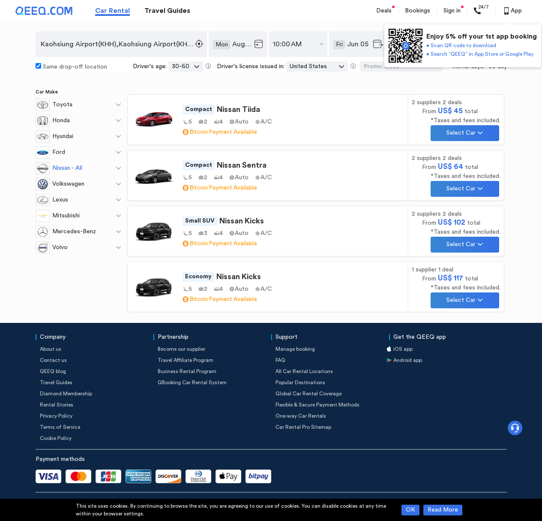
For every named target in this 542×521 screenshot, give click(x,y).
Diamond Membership (66, 393)
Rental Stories (56, 404)
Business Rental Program (187, 371)
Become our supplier (181, 349)
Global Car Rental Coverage (308, 393)
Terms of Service (60, 427)
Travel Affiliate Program (185, 360)
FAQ (280, 360)
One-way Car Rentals (300, 416)
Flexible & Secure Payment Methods (317, 404)
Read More (443, 510)
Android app (407, 360)
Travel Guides (167, 10)
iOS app (403, 349)
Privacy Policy (56, 416)
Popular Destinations (300, 382)
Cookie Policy (56, 438)
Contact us (53, 360)
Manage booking (295, 349)
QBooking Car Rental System (192, 382)
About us (50, 349)
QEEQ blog (53, 371)
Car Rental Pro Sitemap (303, 427)
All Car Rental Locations (304, 371)
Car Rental (112, 10)
